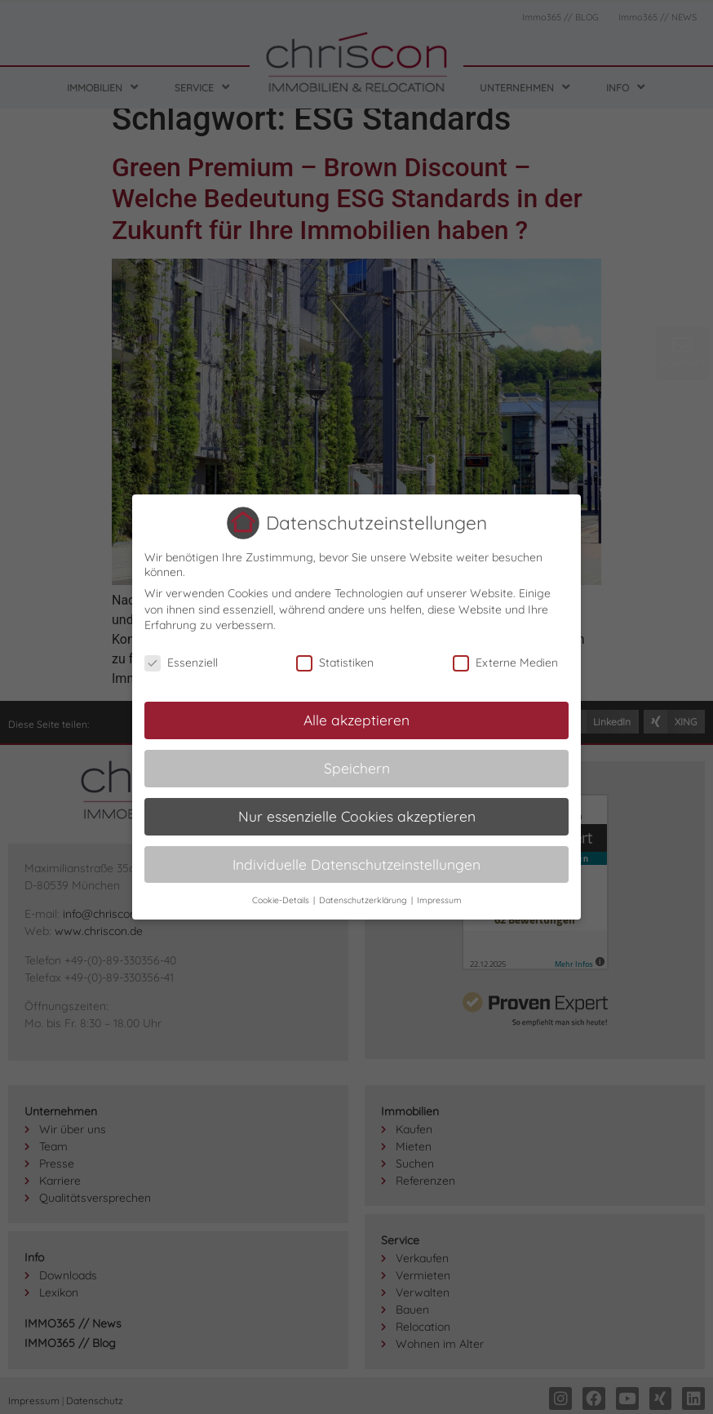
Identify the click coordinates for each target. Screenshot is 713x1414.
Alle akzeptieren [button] (356, 720)
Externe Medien (505, 662)
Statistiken (335, 662)
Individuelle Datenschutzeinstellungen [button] (356, 864)
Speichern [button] (357, 768)
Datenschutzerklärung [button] (364, 900)
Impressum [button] (439, 900)
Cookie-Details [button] (282, 900)
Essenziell (181, 662)
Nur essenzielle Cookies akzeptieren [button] (357, 816)
